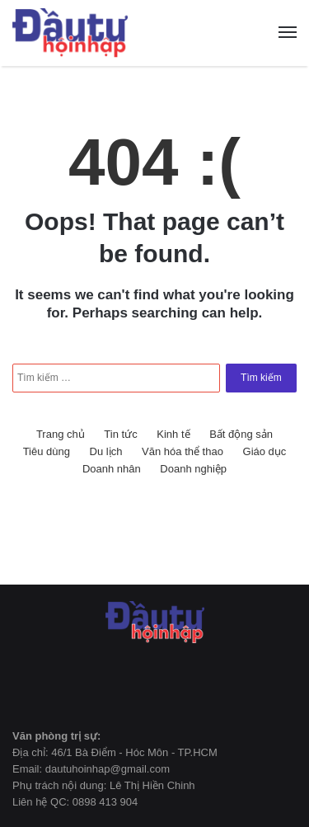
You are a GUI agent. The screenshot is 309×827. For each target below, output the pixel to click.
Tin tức (120, 434)
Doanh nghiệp (193, 469)
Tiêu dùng (46, 451)
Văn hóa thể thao (182, 451)
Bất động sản (241, 434)
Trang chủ (60, 434)
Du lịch (106, 451)
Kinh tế (173, 434)
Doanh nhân (111, 469)
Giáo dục (265, 451)
